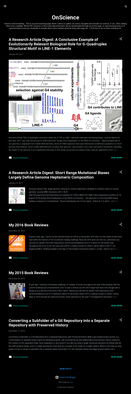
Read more (116, 158)
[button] (120, 39)
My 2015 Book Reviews (28, 273)
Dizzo (71, 382)
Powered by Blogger (65, 377)
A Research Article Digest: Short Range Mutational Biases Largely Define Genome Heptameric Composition (59, 174)
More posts (65, 369)
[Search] (125, 7)
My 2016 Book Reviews (28, 225)
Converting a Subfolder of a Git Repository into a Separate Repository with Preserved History (59, 322)
